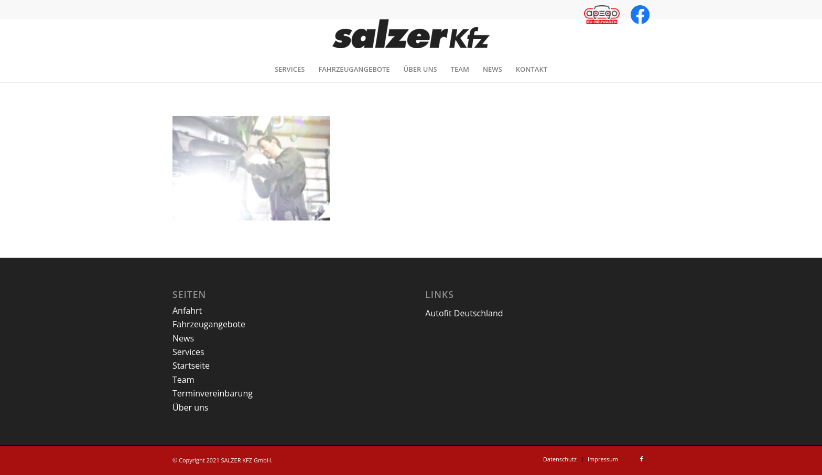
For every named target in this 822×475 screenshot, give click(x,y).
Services (188, 352)
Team (183, 379)
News (183, 338)
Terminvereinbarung (212, 393)
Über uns (190, 407)
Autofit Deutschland (464, 313)
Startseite (191, 365)
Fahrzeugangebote (208, 324)
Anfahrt (187, 310)
